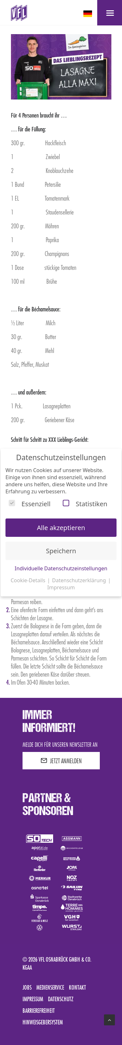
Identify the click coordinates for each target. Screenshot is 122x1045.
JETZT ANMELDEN (61, 760)
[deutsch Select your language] (88, 13)
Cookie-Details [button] (29, 580)
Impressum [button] (61, 587)
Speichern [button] (61, 550)
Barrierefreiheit (39, 1010)
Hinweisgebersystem (43, 1022)
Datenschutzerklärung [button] (79, 580)
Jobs (27, 987)
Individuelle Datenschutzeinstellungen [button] (61, 568)
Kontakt (77, 987)
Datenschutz (60, 998)
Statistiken (85, 504)
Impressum (33, 998)
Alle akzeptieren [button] (61, 527)
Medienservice (50, 987)
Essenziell (30, 504)
